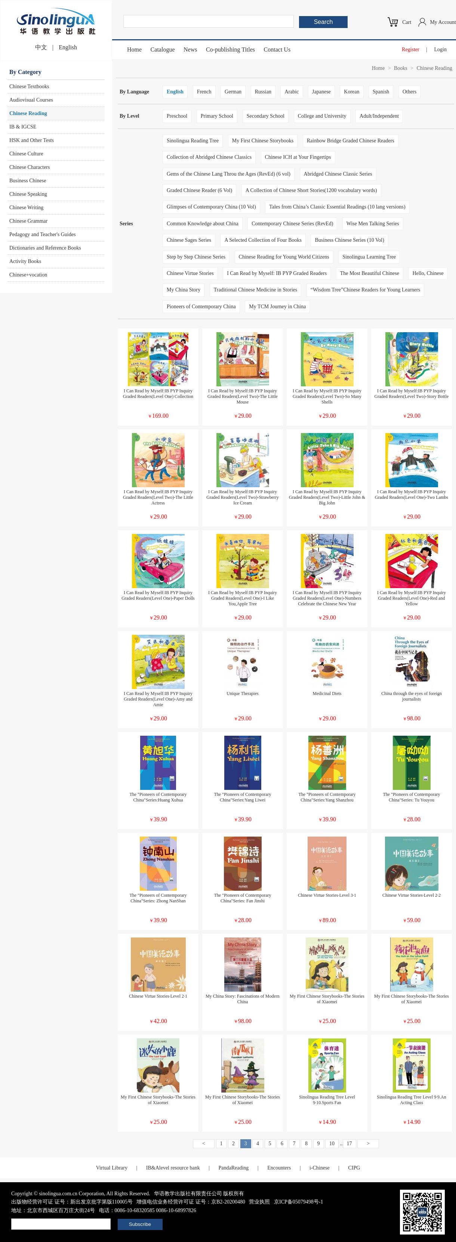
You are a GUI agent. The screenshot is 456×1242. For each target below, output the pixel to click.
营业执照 (259, 1202)
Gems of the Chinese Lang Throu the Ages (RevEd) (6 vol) (228, 174)
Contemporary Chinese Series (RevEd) (292, 223)
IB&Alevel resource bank (173, 1168)
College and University (322, 116)
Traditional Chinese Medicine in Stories (255, 290)
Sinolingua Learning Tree (369, 257)
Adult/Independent (379, 116)
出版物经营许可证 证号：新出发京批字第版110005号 (72, 1202)
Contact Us (277, 49)
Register (410, 49)
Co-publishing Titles (230, 49)
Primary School (217, 116)
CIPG (354, 1168)
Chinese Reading (28, 113)
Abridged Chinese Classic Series (338, 174)
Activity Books (25, 261)
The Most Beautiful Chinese (369, 273)
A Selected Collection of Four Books (262, 240)
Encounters (279, 1168)
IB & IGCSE (22, 127)
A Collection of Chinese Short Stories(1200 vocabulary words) (311, 190)
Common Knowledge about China (202, 223)
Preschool (177, 116)
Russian (263, 92)
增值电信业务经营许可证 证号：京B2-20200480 (190, 1202)
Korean (351, 92)
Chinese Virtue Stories (190, 273)
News (190, 49)
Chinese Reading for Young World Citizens (284, 257)
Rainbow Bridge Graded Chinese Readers (350, 140)
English (68, 47)
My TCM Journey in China (277, 306)
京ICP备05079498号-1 (298, 1202)
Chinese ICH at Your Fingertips (298, 157)
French (204, 92)
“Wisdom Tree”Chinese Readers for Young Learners (365, 290)
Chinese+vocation (28, 275)
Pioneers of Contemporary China (201, 306)
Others (409, 92)
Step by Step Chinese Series (196, 257)
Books (400, 68)
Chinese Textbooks (29, 86)
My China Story (183, 290)
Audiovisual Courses (31, 100)
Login (440, 49)
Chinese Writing (26, 207)
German (233, 92)
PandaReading (233, 1168)
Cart (406, 22)
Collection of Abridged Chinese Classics (209, 157)
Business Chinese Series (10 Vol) (349, 240)
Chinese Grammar (28, 221)
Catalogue (163, 49)
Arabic (291, 92)
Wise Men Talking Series (372, 223)
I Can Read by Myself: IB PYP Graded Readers (277, 273)
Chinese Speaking (28, 194)
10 (332, 1143)
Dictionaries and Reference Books (45, 248)
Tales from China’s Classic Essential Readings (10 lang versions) (337, 207)
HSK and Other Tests (31, 140)
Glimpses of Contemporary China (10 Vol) (211, 207)
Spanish (381, 92)
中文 (41, 47)
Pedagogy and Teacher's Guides (42, 234)
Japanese (321, 92)
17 (349, 1143)
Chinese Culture (26, 154)
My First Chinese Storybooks (263, 140)
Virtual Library (111, 1168)
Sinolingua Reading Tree (193, 140)
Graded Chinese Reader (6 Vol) (199, 190)
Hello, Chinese (427, 273)
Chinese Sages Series (189, 240)
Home (134, 49)
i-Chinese (319, 1168)
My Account (443, 22)
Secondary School (265, 116)
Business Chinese (27, 180)
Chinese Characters (29, 167)
